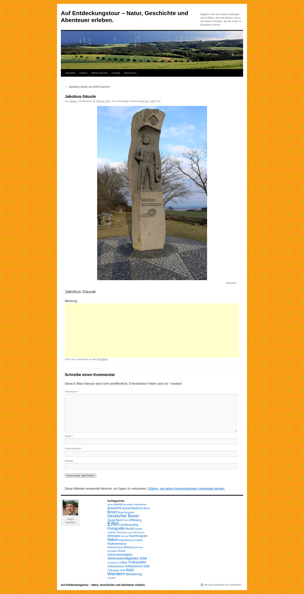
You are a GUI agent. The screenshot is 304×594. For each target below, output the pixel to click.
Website (69, 461)
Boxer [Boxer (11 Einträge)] (112, 512)
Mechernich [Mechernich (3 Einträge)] (139, 532)
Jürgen (73, 101)
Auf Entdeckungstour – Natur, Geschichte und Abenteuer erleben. (103, 584)
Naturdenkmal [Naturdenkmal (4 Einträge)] (126, 540)
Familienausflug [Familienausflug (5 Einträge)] (128, 524)
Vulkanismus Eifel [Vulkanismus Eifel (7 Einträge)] (137, 566)
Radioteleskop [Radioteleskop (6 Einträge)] (116, 543)
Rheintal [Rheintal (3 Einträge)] (139, 547)
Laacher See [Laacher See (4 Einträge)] (114, 532)
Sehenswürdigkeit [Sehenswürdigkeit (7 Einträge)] (119, 554)
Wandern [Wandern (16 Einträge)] (116, 573)
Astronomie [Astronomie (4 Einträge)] (140, 504)
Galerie (83, 72)
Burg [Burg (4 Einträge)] (120, 512)
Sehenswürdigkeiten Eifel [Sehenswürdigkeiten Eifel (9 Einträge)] (127, 558)
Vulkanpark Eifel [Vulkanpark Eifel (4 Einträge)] (116, 570)
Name (69, 436)
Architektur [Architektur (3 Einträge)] (128, 504)
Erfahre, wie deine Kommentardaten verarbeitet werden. (186, 488)
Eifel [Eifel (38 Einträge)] (112, 523)
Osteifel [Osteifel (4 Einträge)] (138, 540)
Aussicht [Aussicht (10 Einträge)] (114, 508)
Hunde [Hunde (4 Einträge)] (138, 529)
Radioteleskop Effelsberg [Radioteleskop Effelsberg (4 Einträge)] (120, 547)
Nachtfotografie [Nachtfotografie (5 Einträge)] (138, 535)
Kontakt (115, 72)
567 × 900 (149, 101)
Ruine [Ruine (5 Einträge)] (121, 550)
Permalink (102, 359)
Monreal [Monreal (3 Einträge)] (125, 536)
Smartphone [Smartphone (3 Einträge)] (113, 562)
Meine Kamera (99, 72)
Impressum (130, 72)
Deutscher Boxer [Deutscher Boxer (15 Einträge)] (123, 515)
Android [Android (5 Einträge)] (118, 504)
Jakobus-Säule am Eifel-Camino (87, 86)
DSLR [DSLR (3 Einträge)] (126, 520)
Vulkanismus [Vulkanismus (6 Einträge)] (115, 566)
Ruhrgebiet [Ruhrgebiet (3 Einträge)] (112, 551)
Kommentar (71, 391)
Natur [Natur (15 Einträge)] (112, 539)
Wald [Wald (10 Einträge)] (130, 570)
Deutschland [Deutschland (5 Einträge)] (115, 520)
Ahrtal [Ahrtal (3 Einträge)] (110, 504)
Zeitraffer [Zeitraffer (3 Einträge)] (111, 578)
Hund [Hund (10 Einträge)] (129, 528)
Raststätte (231, 283)
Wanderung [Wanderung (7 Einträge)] (134, 574)
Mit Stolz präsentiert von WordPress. (223, 585)
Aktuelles (70, 72)
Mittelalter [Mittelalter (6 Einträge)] (113, 535)
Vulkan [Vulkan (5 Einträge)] (123, 562)
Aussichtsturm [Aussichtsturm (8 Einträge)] (132, 508)
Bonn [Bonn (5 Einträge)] (147, 508)
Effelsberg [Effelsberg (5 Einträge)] (135, 520)
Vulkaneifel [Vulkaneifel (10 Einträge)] (137, 562)
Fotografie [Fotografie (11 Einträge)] (116, 528)
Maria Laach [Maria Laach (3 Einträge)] (127, 532)
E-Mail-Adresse (73, 448)
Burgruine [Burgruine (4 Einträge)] (129, 512)
